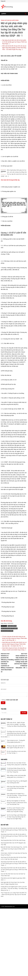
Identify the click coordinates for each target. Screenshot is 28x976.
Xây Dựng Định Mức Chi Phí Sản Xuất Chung (13, 840)
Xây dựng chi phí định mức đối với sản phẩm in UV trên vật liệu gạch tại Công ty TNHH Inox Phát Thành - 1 (14, 41)
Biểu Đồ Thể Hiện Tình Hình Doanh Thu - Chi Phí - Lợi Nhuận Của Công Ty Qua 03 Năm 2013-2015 (14, 848)
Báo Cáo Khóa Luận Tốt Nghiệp (9, 628)
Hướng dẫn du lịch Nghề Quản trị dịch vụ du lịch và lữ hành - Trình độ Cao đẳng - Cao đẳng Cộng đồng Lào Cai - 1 (14, 888)
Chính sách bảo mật (12, 700)
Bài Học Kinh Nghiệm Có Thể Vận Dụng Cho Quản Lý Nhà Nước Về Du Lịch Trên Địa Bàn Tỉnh (17, 802)
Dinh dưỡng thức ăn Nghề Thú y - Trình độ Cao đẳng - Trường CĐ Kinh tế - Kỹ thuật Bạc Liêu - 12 (17, 795)
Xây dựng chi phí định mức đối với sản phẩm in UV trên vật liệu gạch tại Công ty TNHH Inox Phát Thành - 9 (14, 830)
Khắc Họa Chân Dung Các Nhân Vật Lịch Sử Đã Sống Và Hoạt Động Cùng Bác (16, 788)
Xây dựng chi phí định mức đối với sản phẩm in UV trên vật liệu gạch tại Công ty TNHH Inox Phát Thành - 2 (14, 863)
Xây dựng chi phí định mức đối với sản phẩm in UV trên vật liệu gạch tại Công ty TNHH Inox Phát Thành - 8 (14, 836)
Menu (4, 13)
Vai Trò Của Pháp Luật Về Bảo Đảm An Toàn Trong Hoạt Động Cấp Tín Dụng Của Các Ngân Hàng (16, 816)
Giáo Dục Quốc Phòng (13, 20)
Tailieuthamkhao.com (10, 906)
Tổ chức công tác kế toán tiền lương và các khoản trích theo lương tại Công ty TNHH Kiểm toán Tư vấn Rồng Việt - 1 (14, 638)
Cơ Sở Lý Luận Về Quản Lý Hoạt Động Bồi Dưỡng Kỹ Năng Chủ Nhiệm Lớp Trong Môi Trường (15, 809)
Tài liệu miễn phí (12, 625)
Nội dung (4, 689)
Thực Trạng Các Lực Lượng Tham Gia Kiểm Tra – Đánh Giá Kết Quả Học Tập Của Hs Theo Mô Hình (13, 894)
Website (3, 682)
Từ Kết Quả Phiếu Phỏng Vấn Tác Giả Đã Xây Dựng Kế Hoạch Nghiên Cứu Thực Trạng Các (16, 770)
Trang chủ (3, 1)
